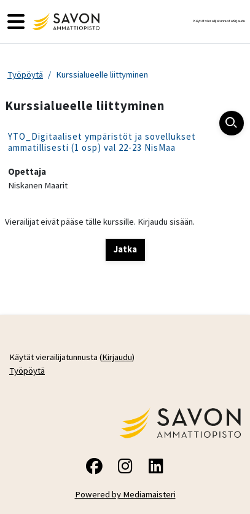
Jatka (125, 249)
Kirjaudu (239, 20)
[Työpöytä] (64, 21)
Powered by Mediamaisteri (125, 494)
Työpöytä (25, 74)
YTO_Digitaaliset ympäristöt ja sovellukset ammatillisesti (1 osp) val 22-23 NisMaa (102, 142)
